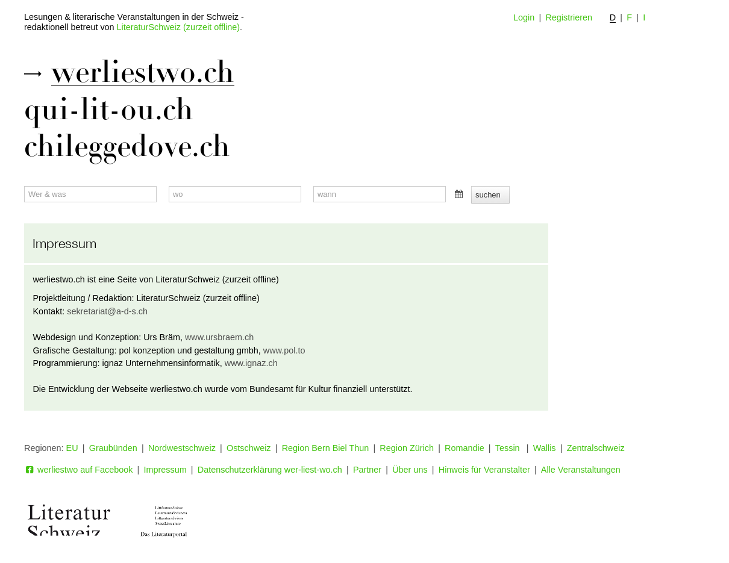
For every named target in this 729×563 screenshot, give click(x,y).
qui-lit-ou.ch (108, 109)
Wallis (544, 448)
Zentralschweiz (596, 448)
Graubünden (113, 448)
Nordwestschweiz (182, 448)
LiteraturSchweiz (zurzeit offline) (178, 27)
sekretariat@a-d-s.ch (107, 311)
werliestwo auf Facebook (78, 469)
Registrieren (568, 17)
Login (523, 17)
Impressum (165, 469)
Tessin (508, 448)
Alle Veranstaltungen (581, 469)
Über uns (409, 469)
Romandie (464, 448)
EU (72, 448)
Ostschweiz (249, 448)
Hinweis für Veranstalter (484, 469)
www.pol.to (284, 350)
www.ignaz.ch (251, 363)
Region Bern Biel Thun (325, 448)
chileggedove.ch (127, 146)
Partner (367, 469)
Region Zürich (407, 448)
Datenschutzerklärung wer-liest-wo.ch (270, 469)
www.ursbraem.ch (219, 337)
